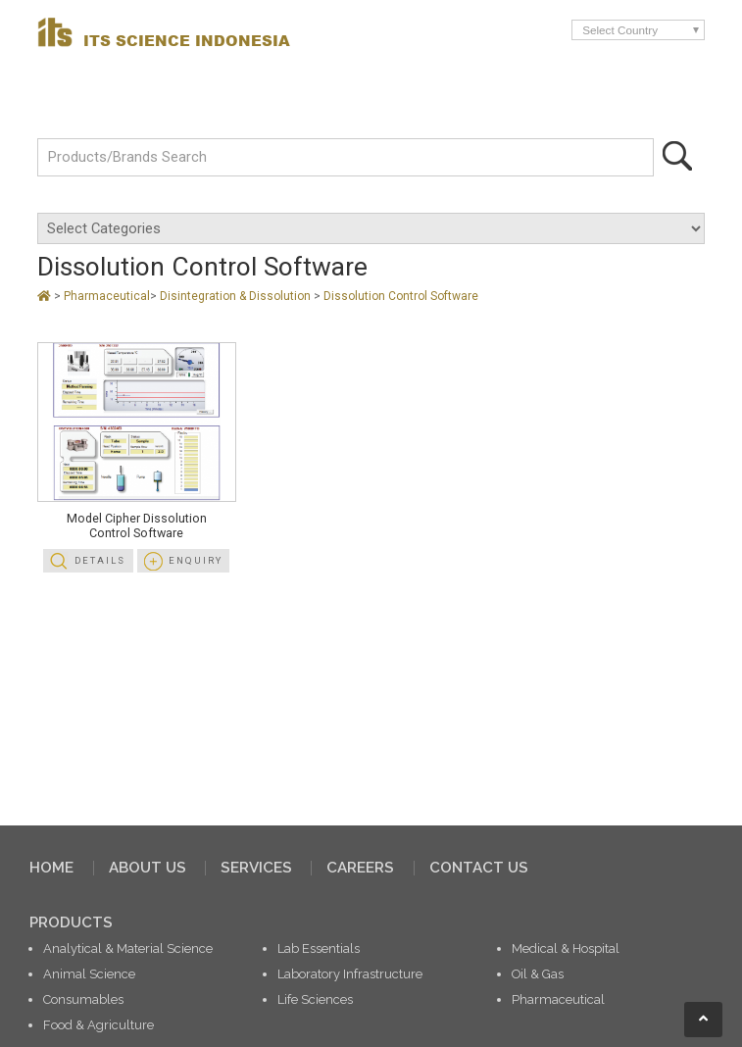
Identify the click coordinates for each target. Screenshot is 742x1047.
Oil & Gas (538, 974)
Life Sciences (315, 999)
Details (99, 560)
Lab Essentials (318, 948)
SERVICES (256, 867)
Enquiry (196, 560)
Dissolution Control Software (400, 296)
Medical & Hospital (565, 948)
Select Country (620, 30)
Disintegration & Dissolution (237, 296)
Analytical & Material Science (128, 948)
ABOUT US (147, 867)
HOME (51, 867)
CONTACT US (478, 867)
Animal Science (89, 974)
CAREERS (360, 867)
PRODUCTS (71, 922)
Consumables (83, 999)
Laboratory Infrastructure (349, 974)
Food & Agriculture (98, 1025)
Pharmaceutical (107, 296)
